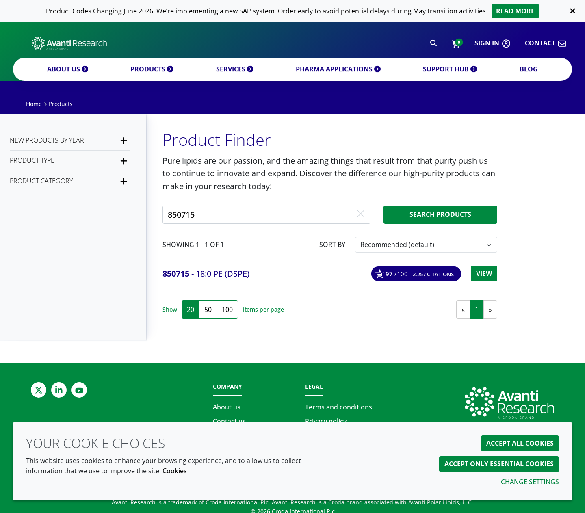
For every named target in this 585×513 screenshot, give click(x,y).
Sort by (332, 244)
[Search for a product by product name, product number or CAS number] (266, 215)
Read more (515, 10)
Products (151, 78)
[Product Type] (70, 161)
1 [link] (477, 309)
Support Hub (450, 78)
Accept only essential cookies (499, 463)
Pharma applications (338, 78)
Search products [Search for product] (440, 214)
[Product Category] (70, 181)
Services (235, 78)
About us (67, 78)
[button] (456, 45)
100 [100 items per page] (227, 309)
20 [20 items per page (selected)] (190, 309)
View (484, 273)
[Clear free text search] (360, 214)
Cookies (174, 470)
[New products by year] (70, 140)
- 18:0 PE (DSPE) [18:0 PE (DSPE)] (205, 273)
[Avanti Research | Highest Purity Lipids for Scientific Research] (69, 45)
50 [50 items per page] (208, 309)
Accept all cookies (520, 443)
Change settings (530, 481)
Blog (529, 78)
